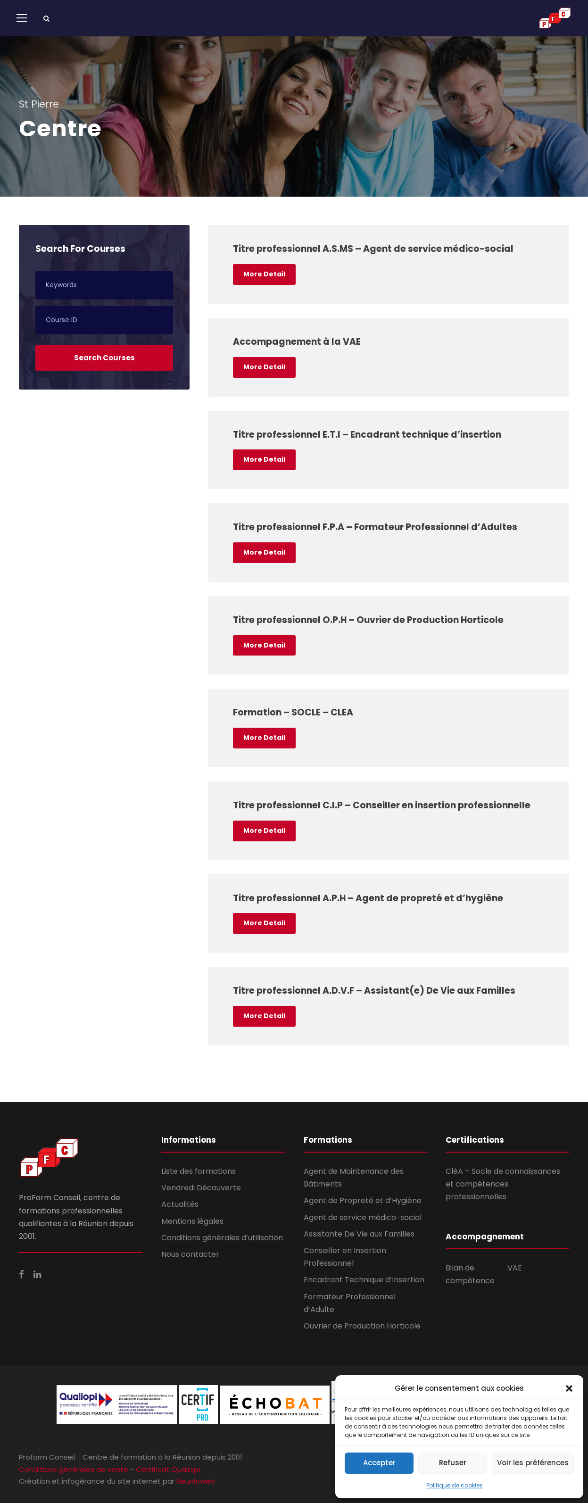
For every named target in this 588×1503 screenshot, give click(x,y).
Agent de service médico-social (363, 1217)
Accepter (379, 1463)
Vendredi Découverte (201, 1187)
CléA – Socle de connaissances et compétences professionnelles (503, 1184)
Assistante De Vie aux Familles (359, 1234)
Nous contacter (190, 1254)
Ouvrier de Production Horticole (362, 1325)
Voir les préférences (533, 1463)
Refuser (452, 1463)
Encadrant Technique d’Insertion (364, 1279)
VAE (514, 1267)
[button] (569, 1388)
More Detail (264, 274)
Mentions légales (192, 1221)
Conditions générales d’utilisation (222, 1237)
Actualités (180, 1204)
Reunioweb (195, 1481)
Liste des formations (198, 1171)
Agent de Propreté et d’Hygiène (363, 1200)
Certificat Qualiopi (168, 1469)
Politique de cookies (454, 1485)
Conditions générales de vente (73, 1469)
